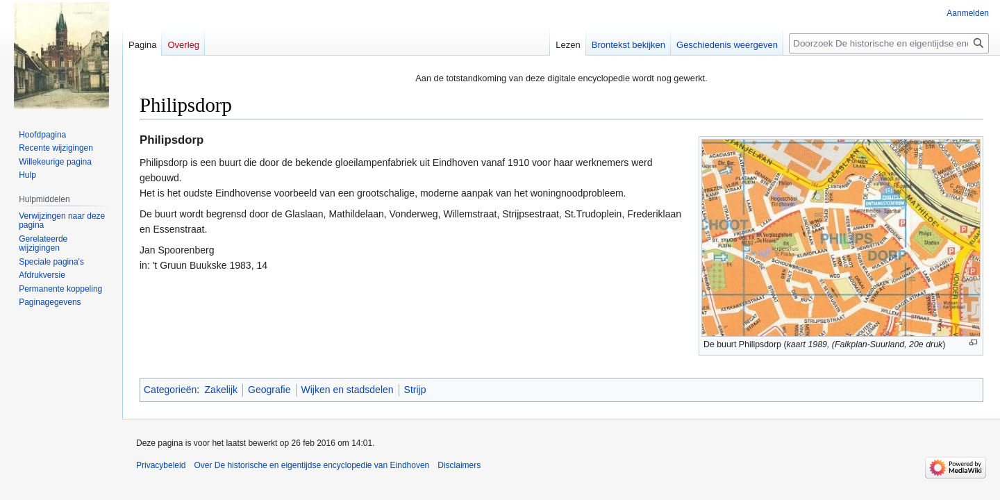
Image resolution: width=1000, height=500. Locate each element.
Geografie (269, 389)
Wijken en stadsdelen (347, 389)
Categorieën (170, 389)
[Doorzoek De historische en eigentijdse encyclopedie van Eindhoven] (889, 43)
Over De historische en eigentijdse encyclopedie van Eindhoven (311, 465)
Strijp (415, 389)
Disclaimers (459, 465)
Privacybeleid (160, 465)
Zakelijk (221, 389)
